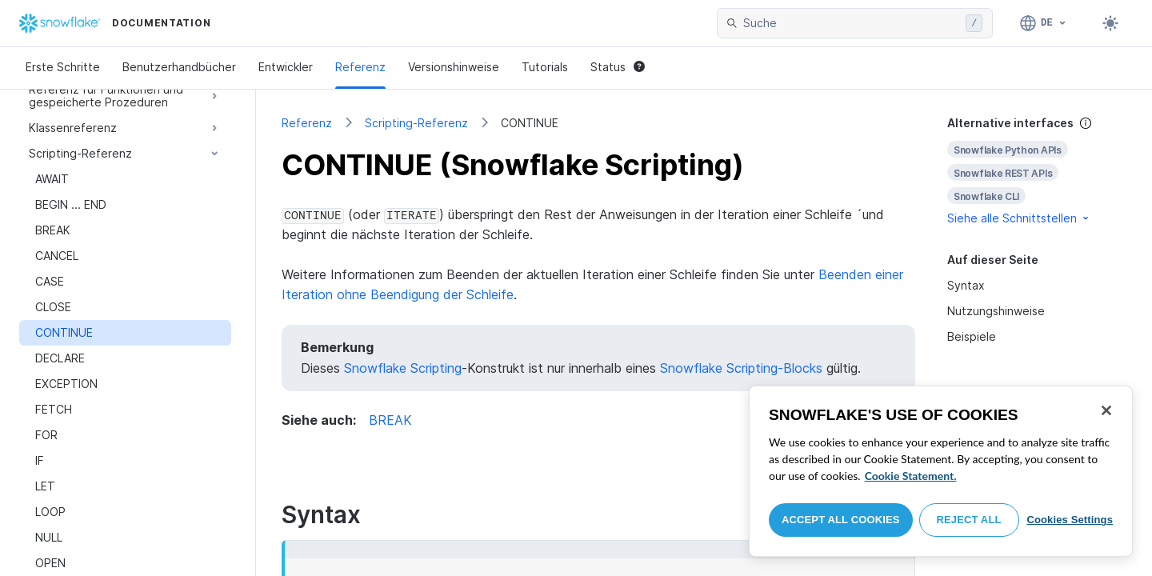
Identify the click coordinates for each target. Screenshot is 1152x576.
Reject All (969, 520)
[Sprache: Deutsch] (1043, 23)
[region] (941, 471)
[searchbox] (851, 23)
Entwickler (285, 67)
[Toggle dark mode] (1110, 23)
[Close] (1106, 410)
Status (617, 67)
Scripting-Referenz (416, 123)
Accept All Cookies (841, 520)
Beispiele (971, 336)
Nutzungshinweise (996, 311)
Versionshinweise (453, 67)
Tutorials (545, 67)
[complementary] (1036, 170)
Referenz (360, 67)
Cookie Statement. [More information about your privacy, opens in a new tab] (911, 475)
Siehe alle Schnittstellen (1019, 218)
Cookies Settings (1069, 520)
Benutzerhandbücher (179, 67)
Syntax (966, 285)
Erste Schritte (63, 67)
